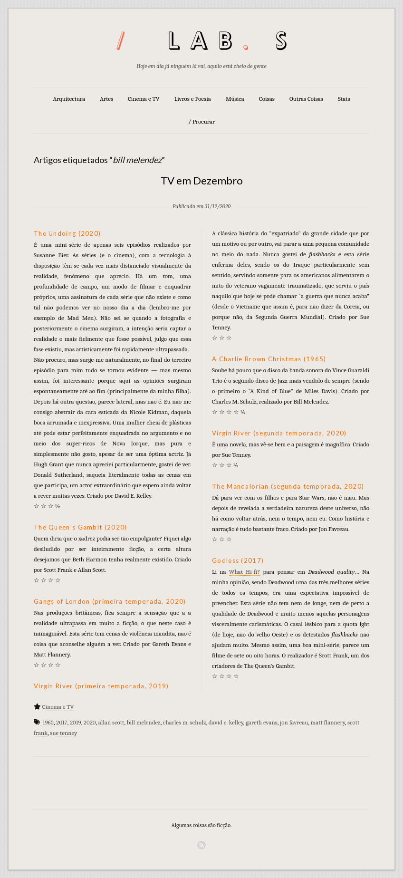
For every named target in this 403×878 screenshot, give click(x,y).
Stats (344, 98)
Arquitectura (69, 98)
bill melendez (144, 722)
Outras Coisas (306, 98)
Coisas (267, 98)
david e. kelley (226, 722)
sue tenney (63, 732)
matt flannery (328, 722)
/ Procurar (201, 121)
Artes (106, 98)
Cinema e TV (143, 98)
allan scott (111, 722)
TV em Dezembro (202, 180)
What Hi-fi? (244, 571)
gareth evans (262, 722)
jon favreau (294, 722)
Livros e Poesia (192, 98)
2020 (90, 722)
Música (235, 98)
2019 (75, 722)
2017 (61, 722)
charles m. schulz (184, 722)
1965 (48, 722)
